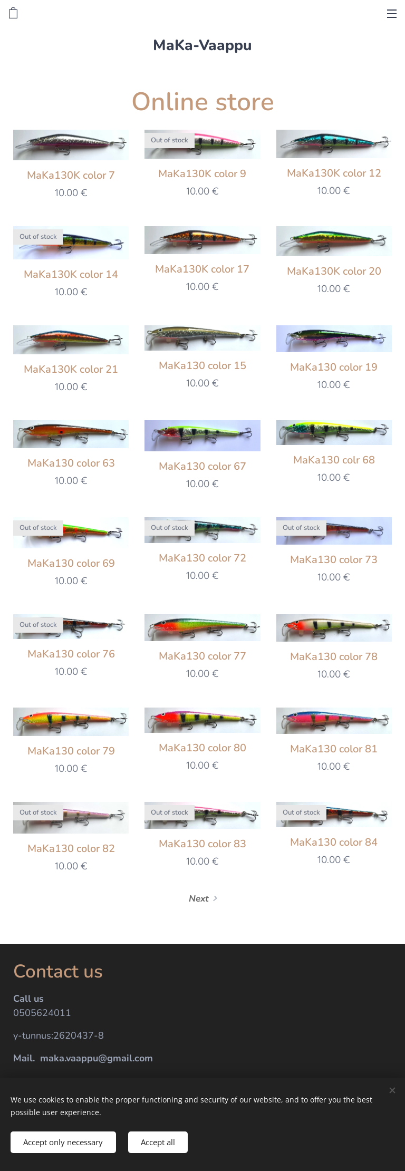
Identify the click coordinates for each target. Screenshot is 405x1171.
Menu (392, 13)
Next (199, 899)
